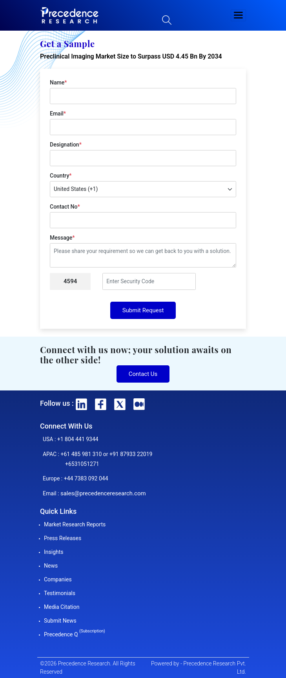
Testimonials (59, 593)
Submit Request (143, 310)
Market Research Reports (75, 524)
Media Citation (61, 607)
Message (62, 238)
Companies (58, 579)
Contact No (65, 206)
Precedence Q (74, 634)
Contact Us (143, 373)
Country (60, 175)
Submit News (60, 621)
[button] (238, 15)
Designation (66, 144)
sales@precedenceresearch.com (103, 493)
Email (58, 113)
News (51, 566)
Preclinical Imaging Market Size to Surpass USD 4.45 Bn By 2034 (131, 56)
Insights (54, 552)
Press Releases (62, 538)
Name (58, 82)
